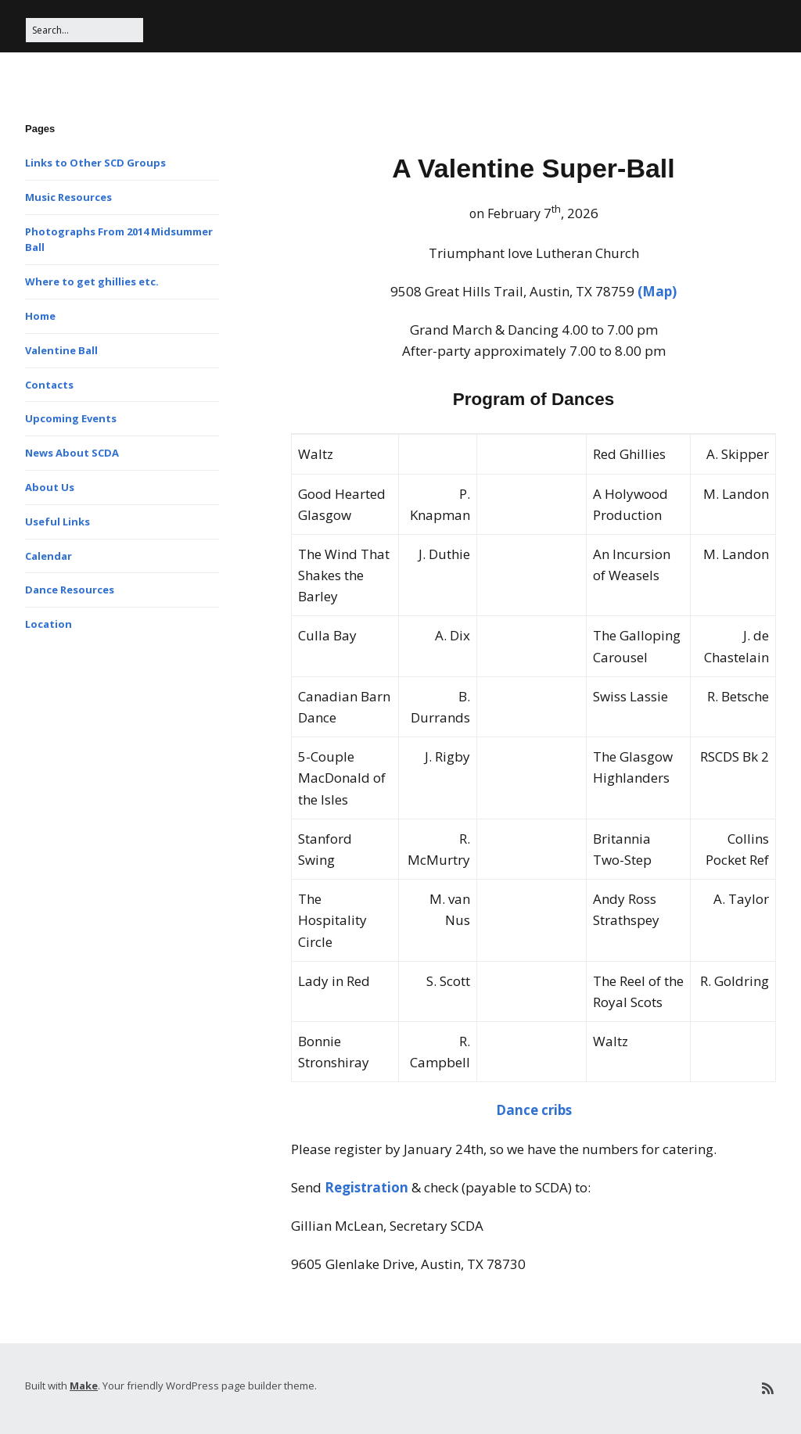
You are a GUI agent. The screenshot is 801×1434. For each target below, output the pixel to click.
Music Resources (68, 197)
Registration (366, 1187)
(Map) (657, 291)
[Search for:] (84, 30)
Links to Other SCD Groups (95, 163)
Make (84, 1385)
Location (48, 624)
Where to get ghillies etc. (92, 281)
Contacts (49, 385)
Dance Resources (69, 590)
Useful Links (57, 521)
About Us (49, 487)
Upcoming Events (71, 418)
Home (40, 316)
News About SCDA (72, 453)
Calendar (48, 556)
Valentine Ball (61, 350)
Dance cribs (534, 1110)
